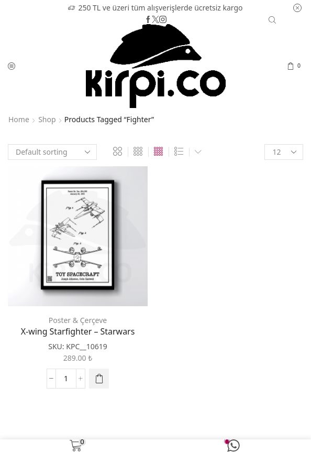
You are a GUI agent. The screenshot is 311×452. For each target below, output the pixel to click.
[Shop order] (52, 152)
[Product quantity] (66, 379)
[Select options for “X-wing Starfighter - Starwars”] (99, 379)
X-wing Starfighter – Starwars (78, 331)
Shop (46, 119)
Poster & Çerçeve (78, 320)
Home (18, 119)
